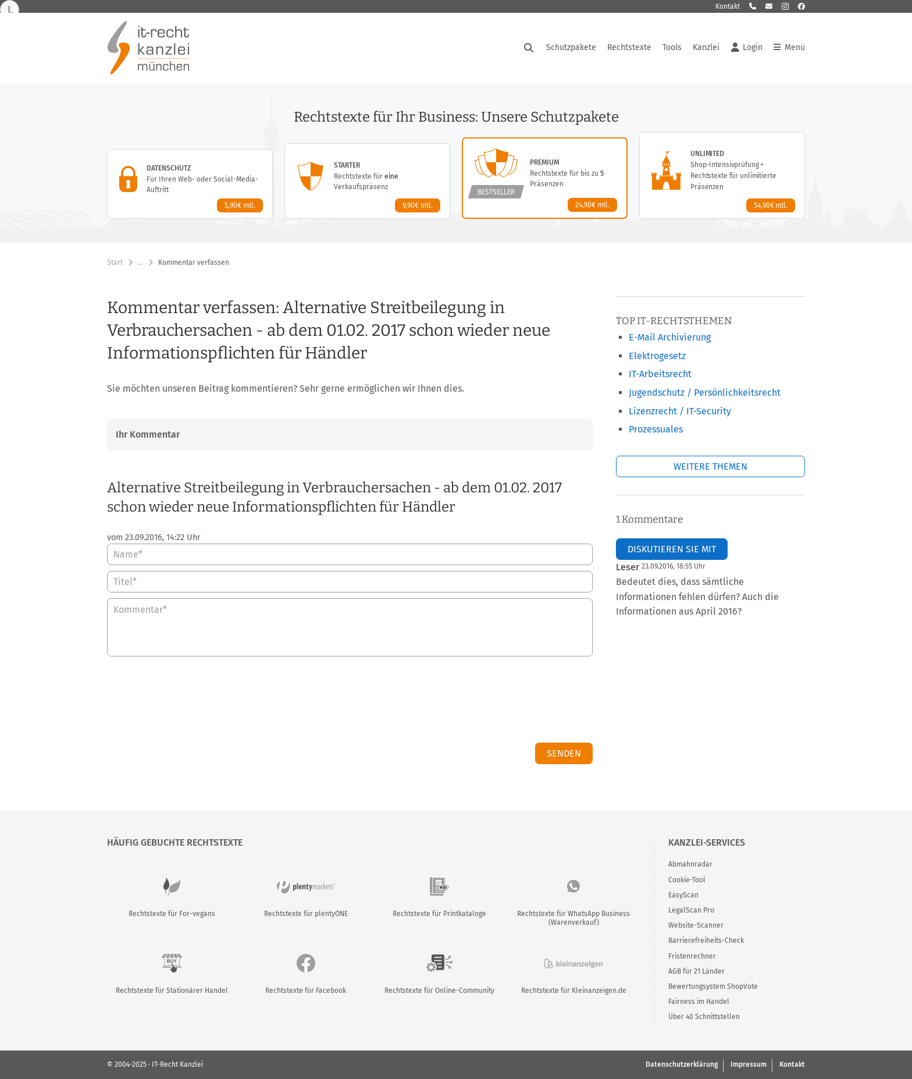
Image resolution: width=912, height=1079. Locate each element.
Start (115, 262)
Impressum (749, 1064)
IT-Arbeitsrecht (660, 373)
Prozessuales (656, 429)
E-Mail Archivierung (670, 337)
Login (747, 48)
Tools (672, 47)
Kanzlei (706, 47)
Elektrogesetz (657, 355)
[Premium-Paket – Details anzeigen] (544, 178)
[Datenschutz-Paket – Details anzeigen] (190, 184)
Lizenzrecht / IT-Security (680, 411)
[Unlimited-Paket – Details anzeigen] (722, 175)
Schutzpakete (571, 47)
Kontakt (727, 6)
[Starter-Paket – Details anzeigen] (367, 181)
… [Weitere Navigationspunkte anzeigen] (140, 262)
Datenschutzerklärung (682, 1064)
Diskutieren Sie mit (672, 549)
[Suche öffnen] (528, 47)
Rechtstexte (629, 47)
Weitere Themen (710, 466)
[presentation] (504, 702)
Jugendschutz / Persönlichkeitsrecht (705, 392)
